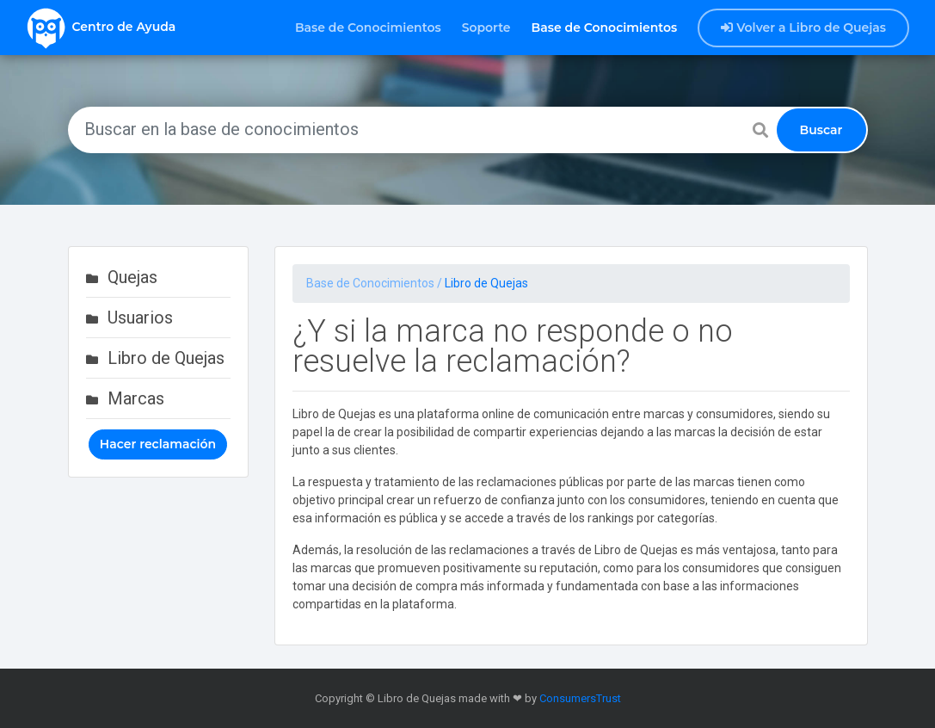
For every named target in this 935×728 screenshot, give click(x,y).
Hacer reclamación (158, 444)
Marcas (136, 398)
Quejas (132, 277)
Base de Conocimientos (368, 27)
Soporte (486, 27)
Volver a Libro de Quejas (803, 27)
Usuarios (140, 317)
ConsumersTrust (580, 698)
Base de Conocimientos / (375, 283)
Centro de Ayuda (100, 27)
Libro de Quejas (166, 358)
